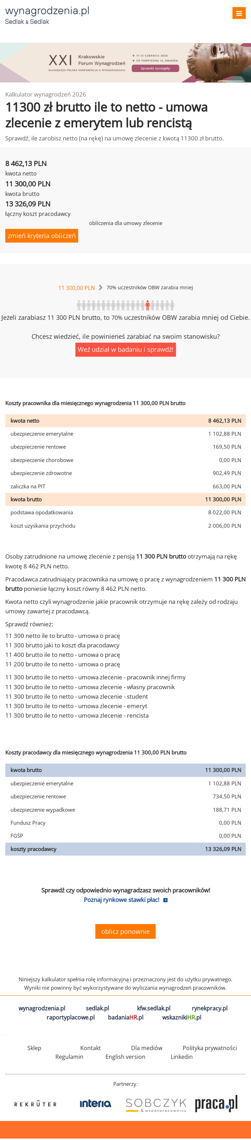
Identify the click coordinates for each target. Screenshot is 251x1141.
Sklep (34, 1048)
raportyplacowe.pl (71, 1017)
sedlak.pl (97, 1008)
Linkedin (182, 1057)
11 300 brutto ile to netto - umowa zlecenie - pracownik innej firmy (95, 677)
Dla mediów (146, 1048)
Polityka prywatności (210, 1048)
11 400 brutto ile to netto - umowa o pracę (62, 655)
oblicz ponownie (125, 931)
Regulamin (69, 1057)
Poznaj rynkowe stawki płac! (121, 900)
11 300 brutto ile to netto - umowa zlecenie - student (76, 696)
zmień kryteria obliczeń (42, 235)
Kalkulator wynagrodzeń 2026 (45, 94)
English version (125, 1057)
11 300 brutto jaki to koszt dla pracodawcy (62, 645)
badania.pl (125, 1017)
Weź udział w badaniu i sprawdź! (126, 349)
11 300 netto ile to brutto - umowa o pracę (62, 636)
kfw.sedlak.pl (153, 1008)
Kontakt (90, 1048)
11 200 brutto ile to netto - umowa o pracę (62, 664)
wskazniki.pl (181, 1017)
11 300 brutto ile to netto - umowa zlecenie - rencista (77, 715)
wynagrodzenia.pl (42, 1008)
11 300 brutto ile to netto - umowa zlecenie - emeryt (76, 706)
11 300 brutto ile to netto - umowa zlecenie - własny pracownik (90, 687)
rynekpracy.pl (210, 1008)
